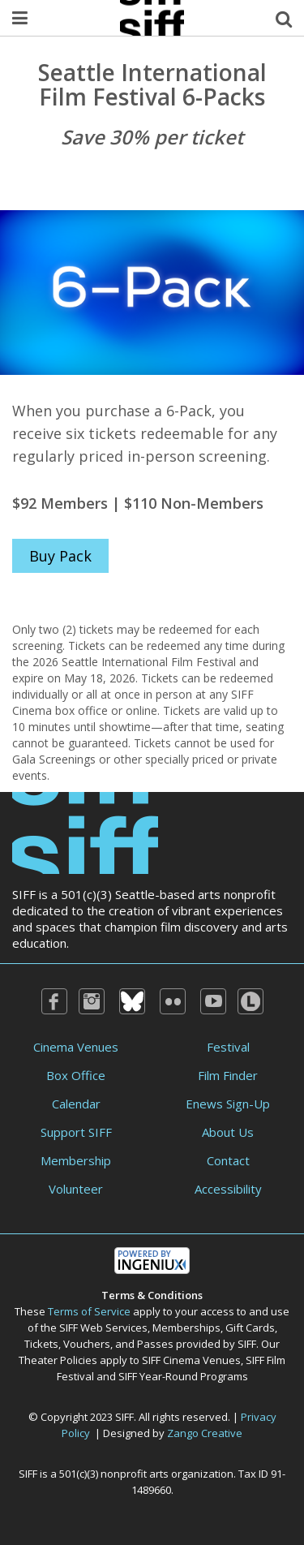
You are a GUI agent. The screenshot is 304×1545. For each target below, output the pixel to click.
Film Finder (228, 1075)
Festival (228, 1047)
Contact (228, 1160)
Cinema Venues (75, 1047)
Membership (76, 1160)
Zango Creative (204, 1433)
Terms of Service (89, 1311)
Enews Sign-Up (228, 1103)
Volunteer (76, 1189)
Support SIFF (76, 1132)
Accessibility (228, 1189)
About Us (228, 1132)
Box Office (75, 1075)
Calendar (76, 1103)
